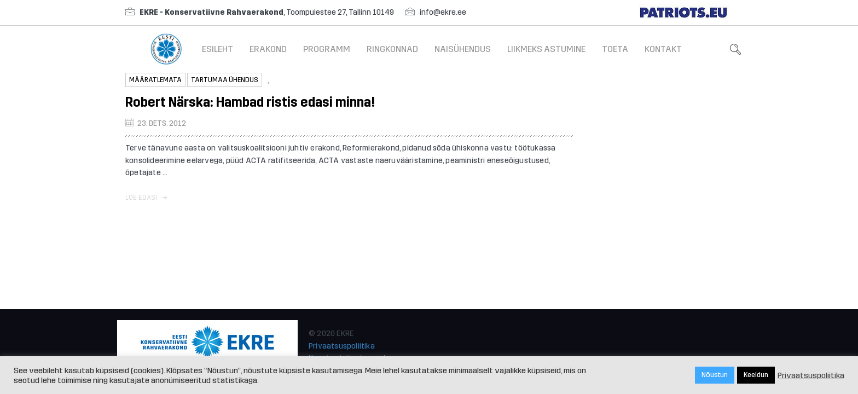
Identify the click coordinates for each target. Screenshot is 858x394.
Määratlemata (155, 80)
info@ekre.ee (443, 12)
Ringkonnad (392, 49)
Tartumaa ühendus (224, 80)
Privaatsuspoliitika (342, 346)
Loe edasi (146, 197)
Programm (326, 49)
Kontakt (663, 49)
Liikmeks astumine (546, 49)
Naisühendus (462, 49)
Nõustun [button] (715, 374)
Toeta (615, 49)
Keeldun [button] (756, 374)
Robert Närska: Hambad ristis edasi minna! (250, 102)
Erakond (268, 49)
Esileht (217, 49)
